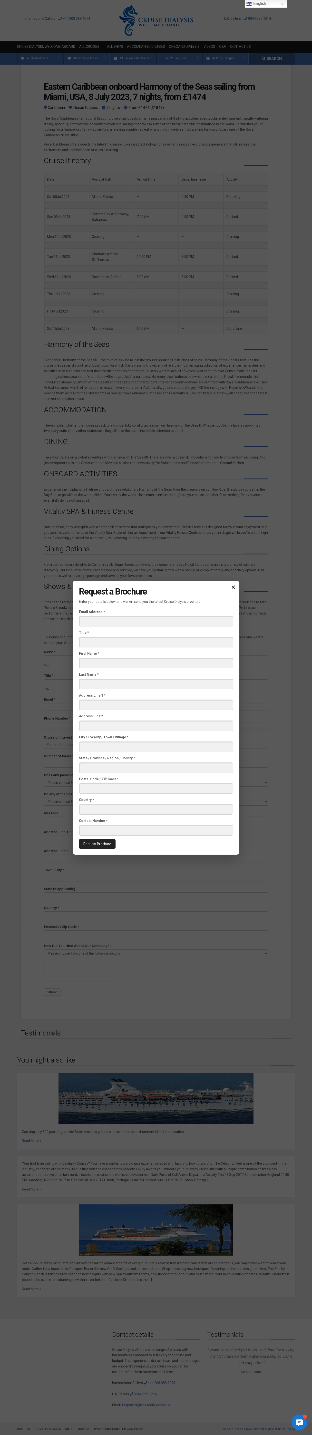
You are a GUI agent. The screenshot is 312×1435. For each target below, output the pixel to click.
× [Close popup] (233, 587)
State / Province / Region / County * (107, 758)
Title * (84, 633)
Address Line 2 (91, 716)
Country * (86, 800)
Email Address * (92, 612)
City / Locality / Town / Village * (103, 737)
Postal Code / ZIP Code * (98, 779)
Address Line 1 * (92, 695)
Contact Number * (93, 821)
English (256, 4)
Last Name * (88, 674)
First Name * (89, 653)
